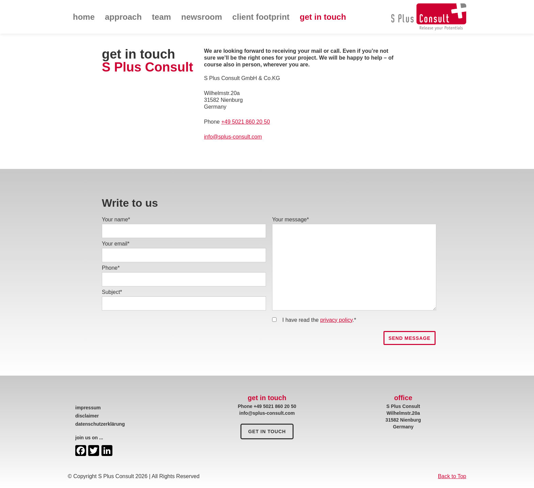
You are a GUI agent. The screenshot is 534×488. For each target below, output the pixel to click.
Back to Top (452, 476)
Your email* (115, 244)
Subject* (112, 292)
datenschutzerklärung (100, 424)
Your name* (116, 219)
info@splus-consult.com (233, 137)
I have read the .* (319, 320)
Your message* (290, 219)
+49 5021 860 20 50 (245, 122)
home (84, 16)
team (161, 16)
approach (123, 16)
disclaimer (87, 416)
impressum (88, 407)
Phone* (111, 268)
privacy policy (336, 320)
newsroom (201, 16)
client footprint (260, 16)
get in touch (323, 16)
